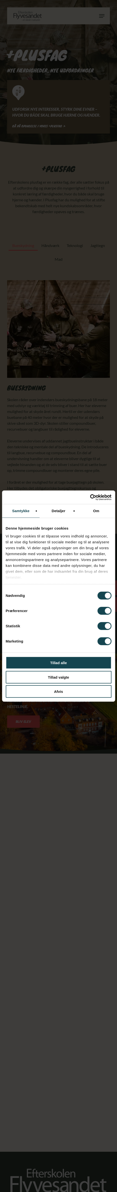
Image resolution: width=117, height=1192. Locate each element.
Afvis (58, 691)
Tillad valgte (58, 677)
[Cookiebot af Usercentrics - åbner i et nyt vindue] (89, 497)
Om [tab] (96, 511)
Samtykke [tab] (20, 511)
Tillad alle (58, 663)
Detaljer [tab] (58, 511)
